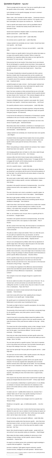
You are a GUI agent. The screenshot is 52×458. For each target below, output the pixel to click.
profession (16, 105)
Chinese (25, 138)
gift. (20, 349)
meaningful (38, 125)
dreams (14, 321)
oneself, (17, 161)
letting (16, 307)
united (23, 199)
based (21, 430)
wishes (35, 53)
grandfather (35, 24)
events (13, 141)
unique (35, 110)
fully (24, 91)
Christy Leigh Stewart (39, 379)
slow (20, 415)
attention (9, 411)
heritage (9, 437)
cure (12, 241)
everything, (24, 326)
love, (24, 234)
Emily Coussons (31, 346)
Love (8, 383)
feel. (11, 427)
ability (19, 120)
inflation (26, 241)
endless (9, 159)
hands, (41, 372)
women (24, 283)
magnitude (20, 267)
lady (41, 310)
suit (27, 363)
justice (35, 178)
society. (22, 9)
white (26, 17)
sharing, (14, 418)
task (39, 283)
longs (43, 310)
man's (13, 365)
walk (15, 232)
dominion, (30, 108)
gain (14, 197)
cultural (32, 437)
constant (39, 268)
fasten (26, 152)
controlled (28, 192)
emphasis (28, 140)
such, (21, 213)
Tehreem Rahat (11, 401)
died (39, 24)
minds (23, 157)
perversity (11, 310)
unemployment (18, 241)
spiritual (11, 88)
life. (39, 354)
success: (33, 197)
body (11, 413)
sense (32, 281)
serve (15, 40)
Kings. (20, 263)
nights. (27, 31)
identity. (27, 238)
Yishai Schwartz (17, 292)
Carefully (24, 169)
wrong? (21, 59)
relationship (22, 383)
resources (14, 187)
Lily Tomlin (28, 149)
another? (27, 55)
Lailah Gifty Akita (29, 9)
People (8, 421)
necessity (38, 250)
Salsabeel (9, 277)
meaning (32, 393)
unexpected (10, 199)
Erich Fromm (10, 388)
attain (18, 178)
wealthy (18, 421)
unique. (40, 180)
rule (10, 192)
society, (9, 252)
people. (35, 100)
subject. (32, 194)
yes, (26, 213)
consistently (30, 442)
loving (35, 108)
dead (19, 379)
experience (17, 31)
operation (31, 449)
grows (23, 75)
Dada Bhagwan (39, 194)
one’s (8, 127)
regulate (22, 361)
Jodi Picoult (40, 102)
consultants (40, 225)
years (14, 411)
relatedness (36, 385)
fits (30, 365)
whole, (25, 386)
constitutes (22, 125)
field (13, 444)
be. (26, 261)
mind (23, 192)
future (29, 300)
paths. (16, 163)
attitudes (33, 127)
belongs (12, 12)
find (20, 173)
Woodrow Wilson (33, 254)
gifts (39, 7)
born (25, 84)
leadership (18, 73)
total (34, 140)
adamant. (15, 447)
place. (41, 257)
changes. (38, 326)
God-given (25, 108)
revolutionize (21, 300)
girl (38, 213)
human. (30, 159)
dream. (33, 64)
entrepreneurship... (33, 185)
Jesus (29, 261)
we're (21, 19)
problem (42, 138)
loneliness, (9, 236)
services (11, 40)
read (28, 19)
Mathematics (10, 302)
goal (23, 297)
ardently (19, 199)
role (29, 48)
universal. (39, 12)
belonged (15, 64)
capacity (25, 187)
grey (26, 75)
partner (28, 312)
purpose (15, 112)
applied (19, 444)
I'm (34, 19)
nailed (37, 152)
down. (25, 415)
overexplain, (13, 21)
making (35, 370)
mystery (25, 432)
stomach (9, 26)
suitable (21, 435)
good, (28, 227)
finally (27, 68)
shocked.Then (38, 392)
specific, (38, 19)
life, (43, 317)
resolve (30, 173)
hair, (29, 75)
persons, (18, 250)
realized (9, 393)
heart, (25, 295)
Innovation (9, 185)
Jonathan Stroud (23, 163)
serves (21, 105)
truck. (22, 409)
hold (20, 305)
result (17, 337)
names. (34, 102)
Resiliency (9, 404)
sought (35, 442)
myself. (23, 413)
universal (36, 79)
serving (42, 108)
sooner (29, 326)
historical (38, 437)
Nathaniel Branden (26, 122)
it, (18, 66)
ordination (11, 385)
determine (19, 268)
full (15, 115)
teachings (9, 57)
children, (9, 208)
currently (9, 66)
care (13, 392)
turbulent (10, 138)
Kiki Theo (15, 427)
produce (24, 127)
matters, (9, 261)
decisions (24, 335)
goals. (18, 122)
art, (9, 286)
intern (20, 225)
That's (32, 342)
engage (36, 159)
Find (23, 48)
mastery (38, 140)
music (33, 12)
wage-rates (14, 243)
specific (36, 7)
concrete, (27, 180)
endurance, (34, 447)
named (30, 102)
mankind (22, 110)
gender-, (18, 404)
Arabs (17, 435)
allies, (14, 199)
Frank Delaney (17, 332)
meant (17, 290)
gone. (22, 395)
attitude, (42, 383)
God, (8, 110)
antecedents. (10, 439)
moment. (28, 328)
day (11, 335)
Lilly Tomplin (18, 45)
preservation (10, 270)
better (26, 365)
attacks (34, 173)
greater (18, 197)
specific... (34, 404)
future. (35, 302)
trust (17, 276)
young (37, 310)
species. (36, 300)
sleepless (22, 31)
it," (17, 392)
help (16, 415)
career (13, 163)
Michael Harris (39, 449)
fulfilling (29, 110)
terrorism (9, 447)
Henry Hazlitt (25, 245)
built (42, 79)
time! (39, 276)
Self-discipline (10, 120)
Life (8, 48)
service (9, 122)
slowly (30, 86)
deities (23, 57)
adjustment (39, 241)
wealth (36, 425)
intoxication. (12, 129)
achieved (9, 86)
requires (28, 447)
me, (33, 392)
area (14, 79)
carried (40, 77)
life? (25, 36)
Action (13, 180)
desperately (20, 93)
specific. (12, 45)
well (36, 234)
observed (35, 267)
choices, (9, 97)
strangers (24, 276)
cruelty (26, 117)
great (22, 140)
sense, (26, 285)
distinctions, (30, 268)
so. (28, 97)
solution (12, 140)
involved (9, 425)
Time (8, 276)
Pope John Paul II (24, 286)
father (24, 392)
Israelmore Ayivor (15, 81)
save (31, 100)
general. (9, 180)
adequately (31, 361)
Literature (9, 157)
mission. (19, 48)
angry (9, 55)
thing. (24, 225)
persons (21, 249)
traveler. (23, 62)
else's (18, 363)
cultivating (15, 319)
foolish (34, 344)
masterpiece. (14, 286)
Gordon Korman (29, 395)
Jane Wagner (11, 134)
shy (19, 97)
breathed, (18, 370)
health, (22, 178)
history (14, 138)
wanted (13, 43)
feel (30, 337)
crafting (9, 285)
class (15, 249)
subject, (40, 192)
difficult (17, 254)
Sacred (9, 31)
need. (24, 40)
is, (21, 365)
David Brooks (28, 88)
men (18, 283)
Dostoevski (37, 17)
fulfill (33, 48)
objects (35, 423)
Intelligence (20, 449)
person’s (20, 194)
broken (28, 372)
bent (17, 24)
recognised (10, 356)
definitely (42, 363)
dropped (15, 379)
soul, (25, 7)
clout (27, 197)
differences (29, 267)
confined (39, 161)
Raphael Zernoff (34, 238)
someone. (34, 147)
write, (12, 17)
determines (27, 385)
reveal (22, 290)
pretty (21, 432)
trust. (8, 81)
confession (19, 115)
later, (34, 326)
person (40, 73)
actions (39, 335)
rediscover (15, 238)
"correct (21, 95)
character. (9, 361)
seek (14, 178)
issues (40, 173)
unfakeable (17, 86)
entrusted (30, 283)
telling (23, 97)
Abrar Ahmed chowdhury (13, 14)
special (16, 349)
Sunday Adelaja (29, 297)
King (15, 263)
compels (12, 276)
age (44, 377)
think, (27, 337)
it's (24, 259)
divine (22, 238)
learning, (31, 178)
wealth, (26, 178)
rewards (30, 161)
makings (17, 346)
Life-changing (10, 152)
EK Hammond (22, 112)
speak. (36, 169)
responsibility (33, 208)
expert (10, 442)
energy (38, 295)
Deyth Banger (40, 432)
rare (8, 432)
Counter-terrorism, (12, 449)
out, (37, 66)
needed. (27, 232)
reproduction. (29, 270)
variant (14, 225)
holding (17, 372)
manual (22, 254)
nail (20, 154)
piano (32, 243)
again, (15, 330)
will (13, 97)
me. (32, 21)
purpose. (23, 79)
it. (35, 48)
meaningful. (17, 201)
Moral (8, 125)
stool (39, 243)
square (41, 411)
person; (34, 383)
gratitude (16, 152)
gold (12, 307)
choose (9, 238)
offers (13, 157)
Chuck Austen (27, 59)
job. (39, 227)
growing (15, 147)
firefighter (15, 100)
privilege (20, 252)
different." (28, 330)
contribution (10, 117)
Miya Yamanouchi (34, 97)
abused (24, 73)
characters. (33, 432)
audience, (15, 19)
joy (26, 234)
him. (31, 19)
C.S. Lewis (40, 117)
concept (11, 73)
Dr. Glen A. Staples (16, 175)
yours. (42, 232)
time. (24, 154)
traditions (37, 317)
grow (24, 319)
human (22, 117)
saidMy (21, 392)
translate (20, 17)
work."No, (9, 395)
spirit (23, 310)
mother (36, 204)
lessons (39, 236)
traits (40, 359)
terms (28, 423)
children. (16, 210)
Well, (8, 213)
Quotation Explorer (12, 4)
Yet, (42, 281)
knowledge (40, 442)
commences (14, 328)
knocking (34, 411)
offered (32, 227)
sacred (13, 33)
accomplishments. (18, 88)
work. (16, 33)
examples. (9, 292)
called (14, 281)
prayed (10, 370)
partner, (17, 312)
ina (18, 12)
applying (29, 295)
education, (35, 249)
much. (39, 26)
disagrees (37, 95)
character (18, 365)
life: (17, 285)
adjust (27, 243)
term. (38, 281)
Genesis (9, 283)
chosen (14, 95)
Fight (19, 447)
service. (39, 349)
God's (12, 210)
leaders (30, 138)
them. (22, 307)
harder (11, 305)
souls (12, 31)
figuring (33, 66)
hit (17, 409)
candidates (27, 435)
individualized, (34, 180)
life (11, 127)
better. (32, 363)
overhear (28, 21)
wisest (11, 326)
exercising (16, 108)
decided (19, 26)
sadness (15, 236)
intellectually (28, 404)
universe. (34, 141)
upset (19, 141)
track (8, 93)
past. (25, 344)
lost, (12, 68)
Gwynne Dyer (18, 439)
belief (23, 53)
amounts (42, 423)
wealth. (35, 187)
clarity (31, 157)
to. (14, 215)
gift (27, 349)
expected (9, 77)
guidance (40, 171)
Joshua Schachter (11, 229)
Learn (8, 295)
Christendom (27, 115)
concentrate (10, 297)
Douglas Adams (20, 215)
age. (38, 321)
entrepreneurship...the (34, 218)
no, (10, 213)
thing (13, 227)
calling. (21, 356)
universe (32, 95)
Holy (10, 173)
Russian (10, 19)
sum (18, 117)
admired (39, 84)
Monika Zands (24, 210)
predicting (28, 302)
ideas (11, 125)
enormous (34, 31)
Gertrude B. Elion (11, 28)
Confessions (10, 290)
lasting (25, 161)
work (17, 7)
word (28, 171)
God (27, 53)
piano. (19, 245)
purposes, (39, 319)
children (27, 317)
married (16, 213)
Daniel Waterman (21, 129)
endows (9, 187)
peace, (32, 234)
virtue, (24, 86)
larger (29, 250)
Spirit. (13, 173)
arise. (8, 175)
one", (25, 95)
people (41, 64)
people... (31, 430)
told (19, 204)
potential (35, 77)
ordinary (17, 442)
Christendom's (36, 115)
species (9, 268)
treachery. (33, 117)
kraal (41, 261)
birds (31, 372)
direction (42, 93)
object (37, 386)
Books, (8, 430)
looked (28, 392)
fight (16, 305)
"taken (13, 393)
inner (21, 86)
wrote (41, 17)
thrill (19, 157)
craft (28, 169)
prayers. (19, 169)
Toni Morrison (38, 21)
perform (9, 254)
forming (23, 370)
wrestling (35, 157)
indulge (9, 339)
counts (32, 312)
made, (20, 84)
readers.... (30, 17)
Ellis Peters (10, 374)
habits (37, 337)
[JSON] (37, 452)
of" (18, 393)
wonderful (9, 84)
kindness (41, 178)
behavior (32, 120)
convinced (28, 91)
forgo (13, 252)
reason (18, 257)
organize (25, 120)
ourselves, (39, 328)
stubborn (26, 411)
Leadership (29, 79)
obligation (19, 359)
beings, (19, 437)
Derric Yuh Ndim (16, 339)
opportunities (17, 127)
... (12, 425)
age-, (22, 404)
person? (11, 59)
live (9, 344)
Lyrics (8, 12)
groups (8, 379)
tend (42, 337)
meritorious (30, 125)
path (10, 232)
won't (8, 330)
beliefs (21, 55)
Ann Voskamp (30, 154)
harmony (26, 141)
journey (12, 62)
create (31, 187)
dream (30, 62)
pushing (22, 317)
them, (18, 423)
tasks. (25, 254)
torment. (22, 236)
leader (14, 75)
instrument (23, 185)
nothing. (38, 312)
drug (41, 127)
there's (8, 307)
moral (41, 86)
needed (43, 204)
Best (8, 197)
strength (40, 31)
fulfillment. (30, 418)
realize (32, 43)
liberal (30, 249)
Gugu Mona (26, 263)
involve (38, 197)
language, (27, 12)
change (9, 328)
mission (20, 36)
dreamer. (41, 62)
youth (22, 321)
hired (29, 225)
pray (15, 295)
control (11, 194)
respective (18, 57)
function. (15, 77)
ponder (25, 359)
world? (30, 379)
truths (31, 290)
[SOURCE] (42, 452)
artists (20, 281)
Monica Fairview (11, 314)
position (38, 75)
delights (21, 159)
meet (43, 7)
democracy (35, 435)
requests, (9, 372)
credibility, (23, 197)
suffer (33, 26)
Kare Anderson (25, 201)
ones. (24, 346)
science (25, 24)
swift (27, 449)
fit (36, 252)
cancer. (14, 26)
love (42, 386)
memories (38, 344)
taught (20, 138)
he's (19, 395)
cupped (37, 372)
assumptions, (33, 305)
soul (11, 349)
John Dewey (10, 182)
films (12, 430)
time (39, 120)
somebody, (22, 43)
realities (31, 321)
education (31, 252)
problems (13, 159)
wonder (40, 361)
